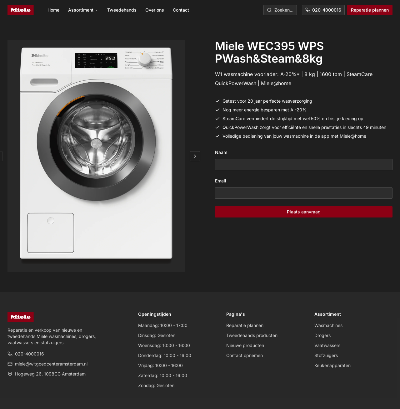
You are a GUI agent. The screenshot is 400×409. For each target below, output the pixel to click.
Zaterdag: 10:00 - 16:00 (162, 375)
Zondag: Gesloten (156, 385)
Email (220, 180)
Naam (221, 152)
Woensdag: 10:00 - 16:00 (164, 345)
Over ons (154, 10)
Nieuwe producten (245, 345)
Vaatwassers (327, 345)
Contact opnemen (244, 355)
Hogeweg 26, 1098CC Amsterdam (47, 373)
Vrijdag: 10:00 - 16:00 (160, 365)
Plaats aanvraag (304, 211)
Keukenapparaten (332, 365)
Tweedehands (122, 10)
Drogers (322, 335)
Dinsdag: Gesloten (156, 335)
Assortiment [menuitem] (83, 10)
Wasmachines (328, 325)
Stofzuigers (326, 355)
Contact (181, 10)
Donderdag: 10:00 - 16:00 (164, 355)
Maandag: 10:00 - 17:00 (163, 325)
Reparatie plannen (370, 10)
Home (53, 10)
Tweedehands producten (252, 335)
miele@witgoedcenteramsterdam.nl (48, 363)
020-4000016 (323, 10)
